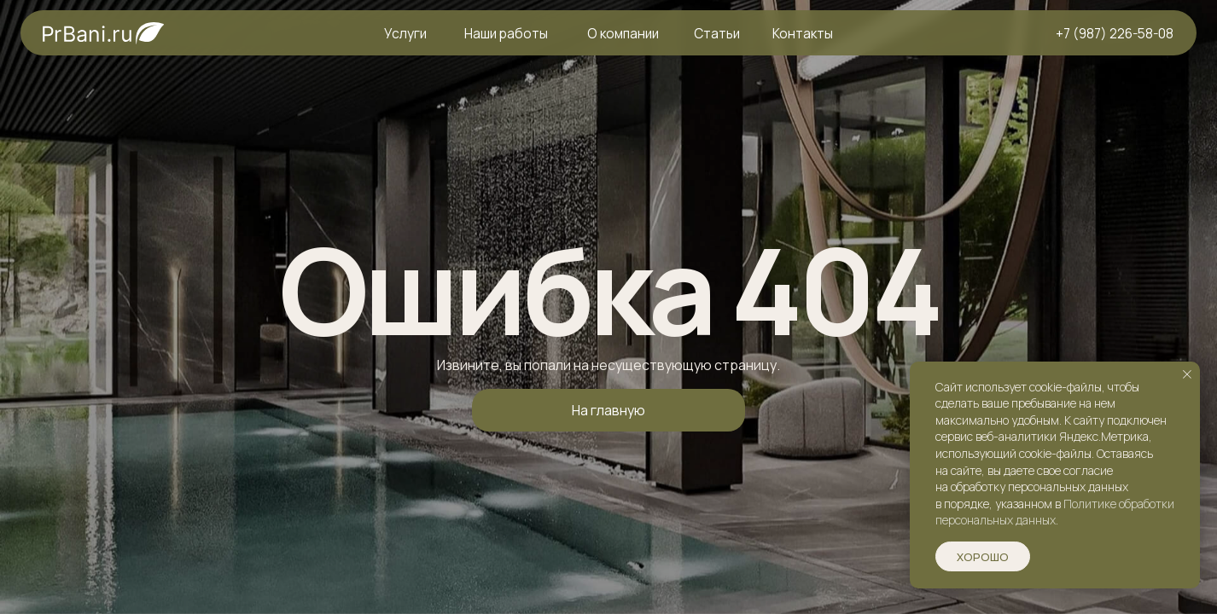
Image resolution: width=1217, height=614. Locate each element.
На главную (608, 410)
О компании (623, 34)
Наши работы (506, 34)
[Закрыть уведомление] (1187, 374)
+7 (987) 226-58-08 (1114, 34)
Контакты (802, 34)
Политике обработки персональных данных (1054, 512)
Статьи (717, 34)
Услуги (405, 34)
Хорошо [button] (983, 557)
